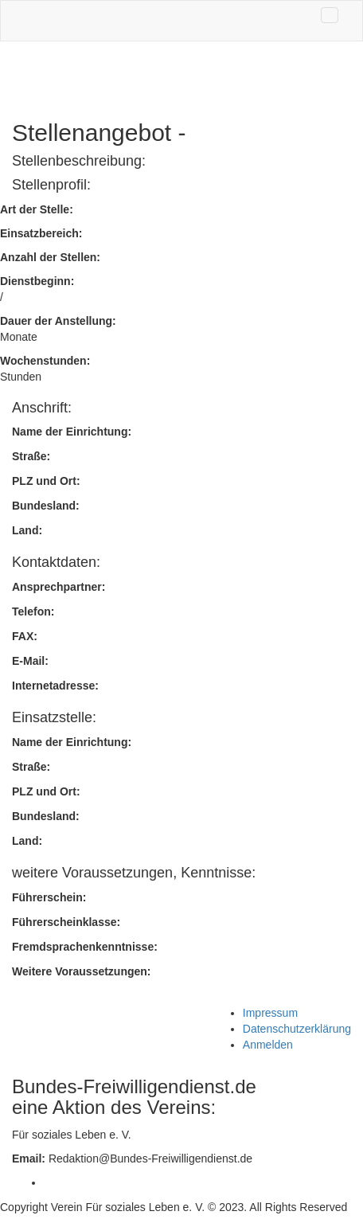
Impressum (270, 1012)
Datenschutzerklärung (297, 1028)
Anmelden (268, 1044)
